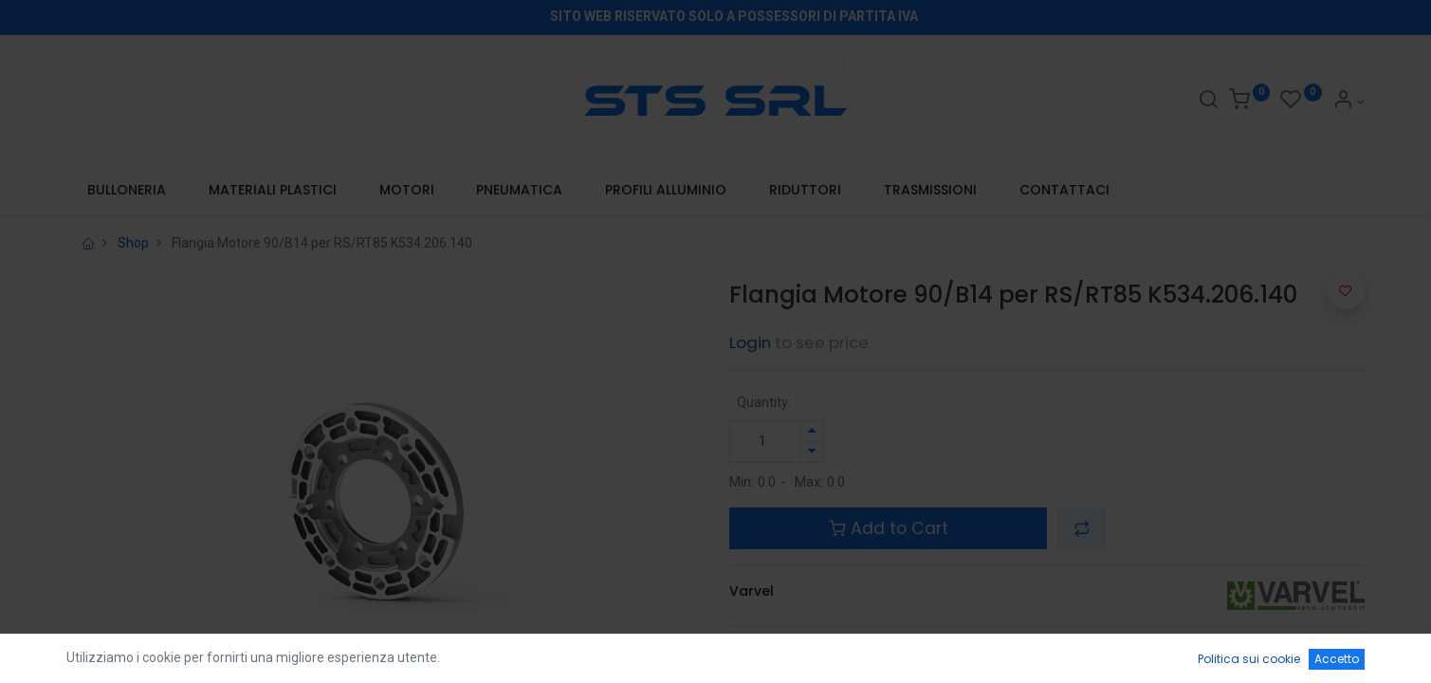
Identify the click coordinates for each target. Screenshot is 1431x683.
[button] (1082, 528)
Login (750, 342)
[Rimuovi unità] (811, 452)
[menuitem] (127, 190)
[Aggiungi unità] (811, 431)
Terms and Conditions (806, 649)
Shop (133, 242)
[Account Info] (1349, 101)
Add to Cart (888, 528)
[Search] (1208, 101)
